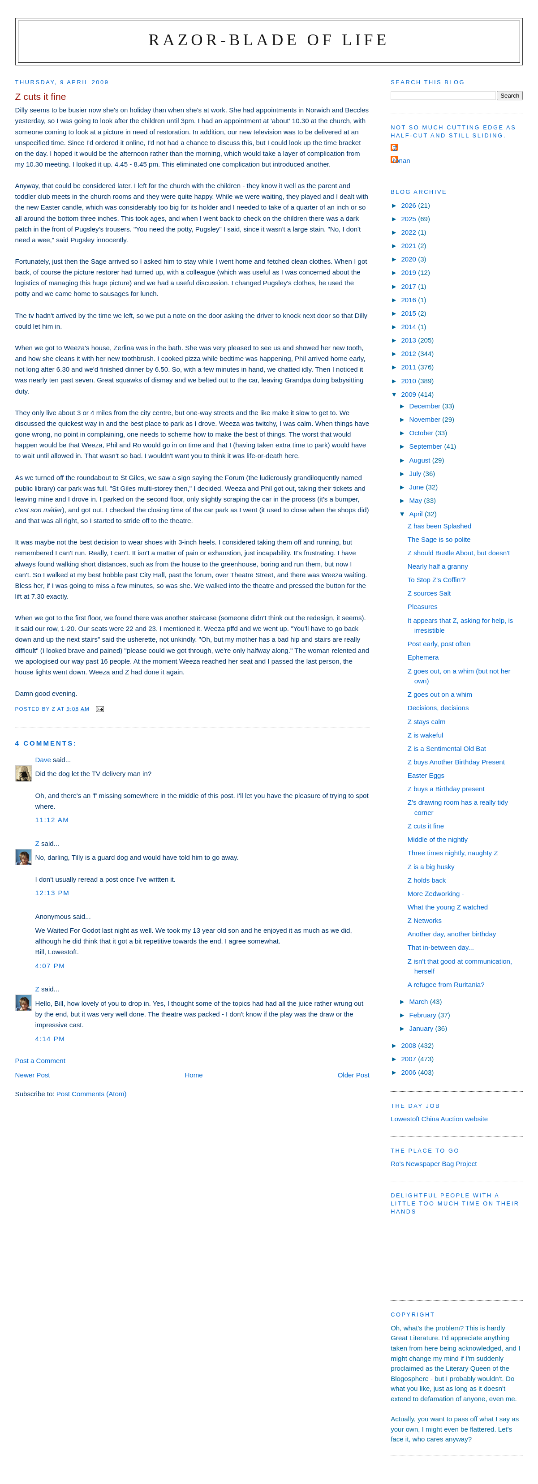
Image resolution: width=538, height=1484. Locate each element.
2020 (409, 259)
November (426, 419)
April (417, 514)
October (422, 433)
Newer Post (32, 1075)
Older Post (354, 1075)
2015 (409, 313)
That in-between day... (441, 947)
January (422, 1028)
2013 (409, 340)
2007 (409, 1059)
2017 (409, 286)
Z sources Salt (429, 593)
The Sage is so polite (439, 539)
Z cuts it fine (426, 826)
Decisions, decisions (438, 708)
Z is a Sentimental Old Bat (447, 748)
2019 (409, 272)
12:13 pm (52, 892)
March (419, 1001)
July (416, 473)
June (417, 487)
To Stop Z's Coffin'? (437, 579)
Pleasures (423, 606)
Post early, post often (439, 644)
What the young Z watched (448, 907)
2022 (409, 232)
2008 (409, 1045)
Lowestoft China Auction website (439, 1119)
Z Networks (425, 920)
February (424, 1015)
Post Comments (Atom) (91, 1094)
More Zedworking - (436, 893)
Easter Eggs (426, 775)
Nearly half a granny (438, 566)
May (416, 500)
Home (193, 1075)
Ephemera (423, 657)
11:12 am (52, 819)
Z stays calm (427, 721)
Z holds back (427, 880)
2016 (409, 300)
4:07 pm (50, 965)
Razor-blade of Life (269, 39)
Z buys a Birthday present (446, 789)
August (420, 460)
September (426, 446)
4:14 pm (50, 1038)
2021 (409, 245)
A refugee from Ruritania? (446, 984)
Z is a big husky (431, 867)
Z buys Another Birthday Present (456, 762)
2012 (409, 353)
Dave (43, 759)
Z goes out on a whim (440, 694)
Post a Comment (40, 1060)
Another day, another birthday (452, 934)
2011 (409, 367)
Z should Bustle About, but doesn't (459, 553)
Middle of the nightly (438, 839)
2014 (409, 326)
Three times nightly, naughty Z (453, 853)
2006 (409, 1072)
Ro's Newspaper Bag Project (434, 1163)
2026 (409, 205)
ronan (401, 160)
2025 (409, 219)
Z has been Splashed (440, 526)
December (426, 406)
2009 (409, 394)
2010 (409, 381)
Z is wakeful (425, 735)
